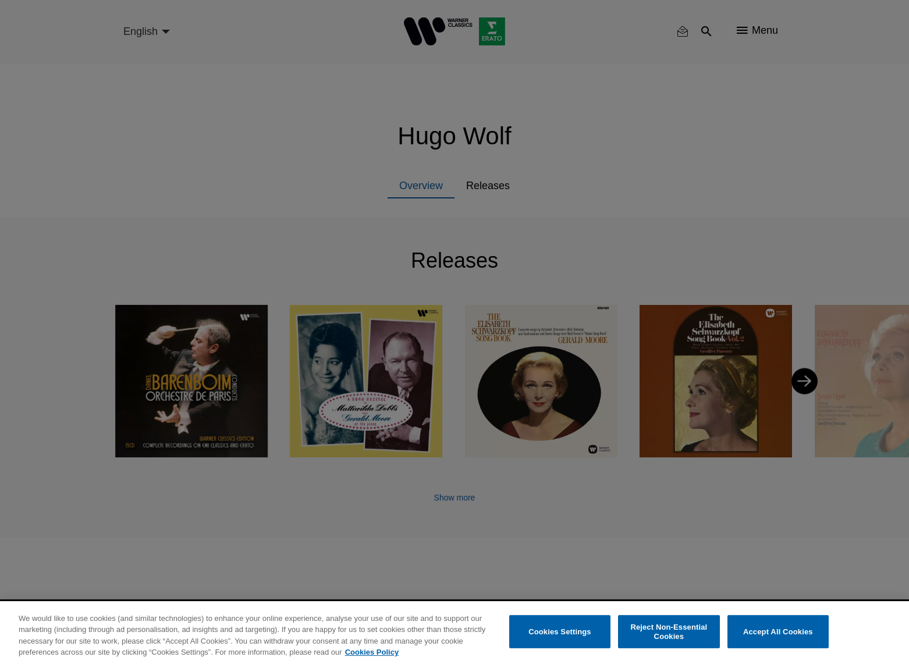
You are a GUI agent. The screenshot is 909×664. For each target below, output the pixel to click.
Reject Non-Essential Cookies (668, 632)
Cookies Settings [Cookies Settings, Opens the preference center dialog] (559, 631)
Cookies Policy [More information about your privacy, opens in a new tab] (372, 652)
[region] (454, 632)
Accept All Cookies (778, 631)
